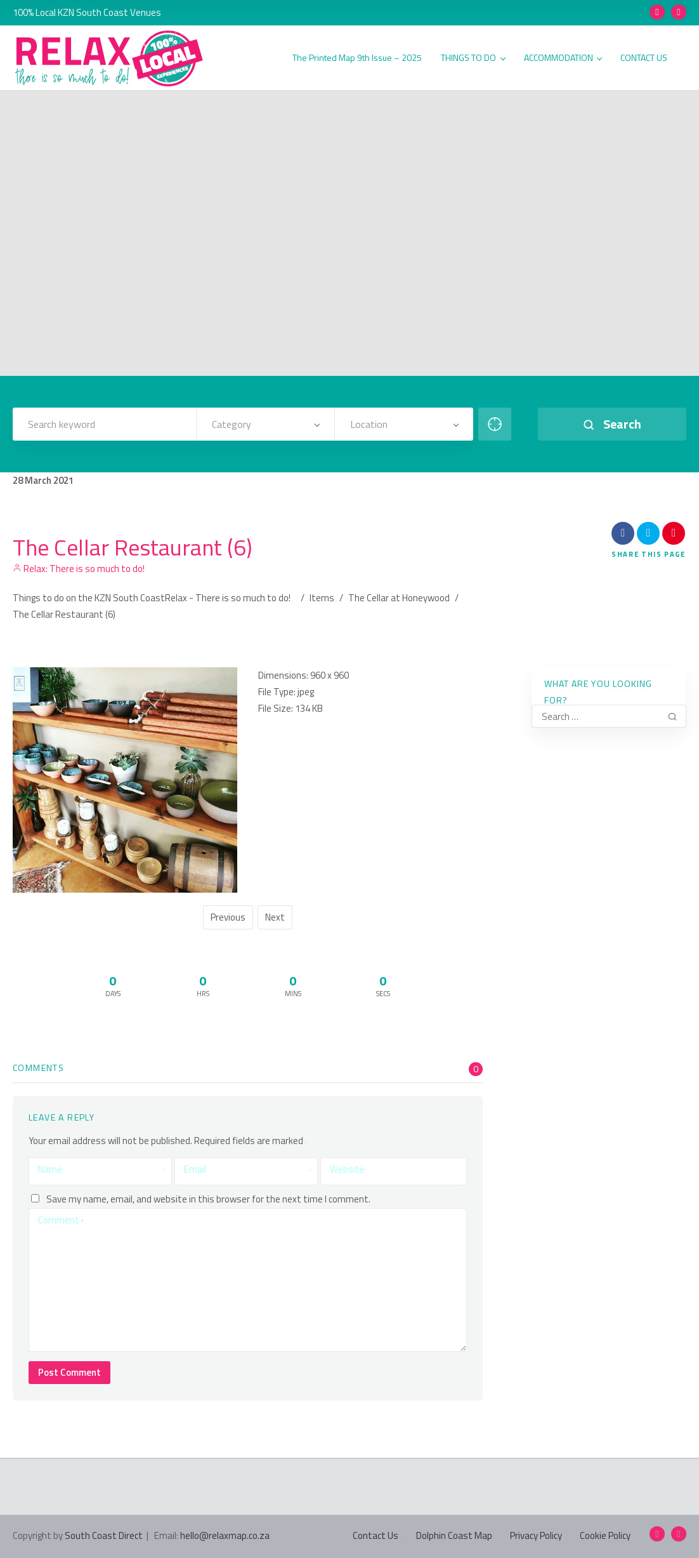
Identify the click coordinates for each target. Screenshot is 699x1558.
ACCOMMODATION (563, 58)
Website (347, 1169)
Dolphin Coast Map (454, 1535)
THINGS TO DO (473, 58)
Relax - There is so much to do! (228, 597)
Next (275, 917)
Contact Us (375, 1535)
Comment (60, 1220)
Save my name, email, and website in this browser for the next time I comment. (208, 1198)
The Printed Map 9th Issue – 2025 (357, 58)
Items (322, 597)
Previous (228, 917)
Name (101, 1169)
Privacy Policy (536, 1535)
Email (247, 1169)
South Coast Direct (104, 1535)
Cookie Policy (605, 1535)
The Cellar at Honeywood (399, 597)
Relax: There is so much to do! (79, 568)
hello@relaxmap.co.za (225, 1535)
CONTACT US (643, 58)
